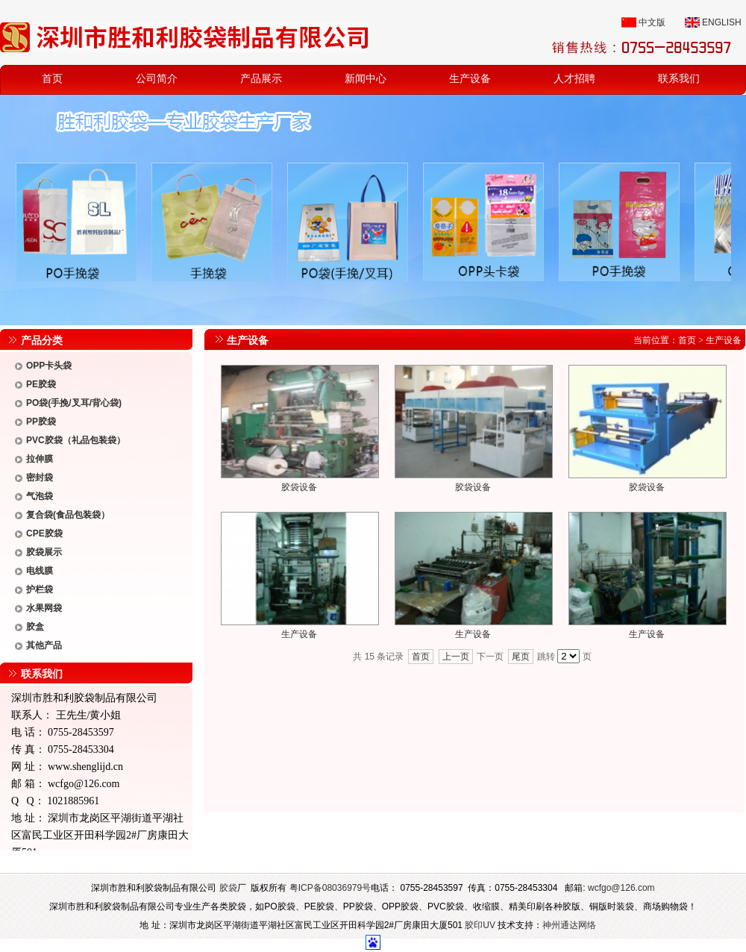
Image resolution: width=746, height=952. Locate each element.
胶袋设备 (299, 487)
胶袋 (228, 888)
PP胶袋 (41, 421)
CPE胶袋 (44, 533)
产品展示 (261, 78)
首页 (52, 78)
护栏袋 (39, 589)
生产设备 (470, 78)
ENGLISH (722, 22)
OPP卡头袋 (49, 365)
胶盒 (35, 626)
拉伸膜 (39, 459)
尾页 (521, 656)
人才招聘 (574, 78)
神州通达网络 (569, 925)
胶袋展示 (44, 552)
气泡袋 (39, 496)
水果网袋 (44, 608)
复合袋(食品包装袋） (68, 515)
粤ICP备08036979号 (330, 888)
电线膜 (39, 571)
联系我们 (679, 78)
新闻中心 (365, 78)
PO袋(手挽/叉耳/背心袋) (74, 403)
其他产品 (44, 645)
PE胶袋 (41, 384)
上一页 (455, 656)
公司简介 (157, 78)
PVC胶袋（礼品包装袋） (75, 440)
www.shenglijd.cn (85, 766)
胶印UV (480, 925)
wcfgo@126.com (83, 783)
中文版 (652, 22)
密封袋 (39, 477)
